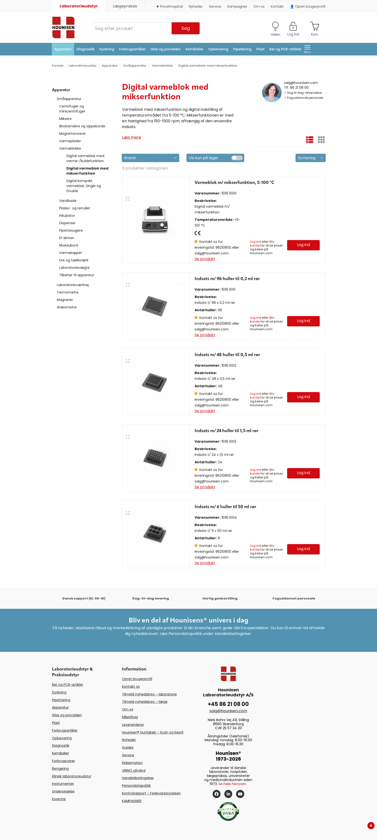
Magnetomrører (72, 133)
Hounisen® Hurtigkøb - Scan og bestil (152, 732)
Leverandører (133, 724)
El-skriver (66, 237)
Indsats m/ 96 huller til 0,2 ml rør (227, 279)
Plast (260, 49)
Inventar (59, 799)
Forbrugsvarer (63, 760)
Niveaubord (68, 245)
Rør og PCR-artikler (285, 49)
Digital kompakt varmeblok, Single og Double (83, 185)
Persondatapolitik (136, 785)
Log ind (255, 241)
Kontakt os (131, 686)
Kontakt (277, 6)
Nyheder (196, 6)
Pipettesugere (71, 230)
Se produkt (205, 259)
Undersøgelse (63, 791)
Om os (259, 6)
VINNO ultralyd (133, 770)
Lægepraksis (125, 6)
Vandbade (67, 200)
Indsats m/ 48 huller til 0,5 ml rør (227, 355)
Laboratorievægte (74, 267)
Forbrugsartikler (132, 49)
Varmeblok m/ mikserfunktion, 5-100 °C (234, 183)
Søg (185, 28)
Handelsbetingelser (138, 777)
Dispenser (67, 223)
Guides (127, 747)
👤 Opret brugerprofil (307, 6)
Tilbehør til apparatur (76, 275)
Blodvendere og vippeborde (82, 126)
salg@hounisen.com (301, 82)
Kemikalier (194, 49)
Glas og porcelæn (166, 49)
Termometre (68, 292)
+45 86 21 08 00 (228, 704)
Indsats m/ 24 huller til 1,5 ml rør (226, 431)
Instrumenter (63, 783)
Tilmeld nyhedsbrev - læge (145, 701)
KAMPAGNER (131, 801)
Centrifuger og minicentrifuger (72, 109)
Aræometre (67, 307)
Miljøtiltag (130, 717)
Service (215, 6)
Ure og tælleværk (73, 260)
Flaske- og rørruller (74, 208)
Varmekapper (70, 252)
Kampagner (237, 6)
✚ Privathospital (169, 6)
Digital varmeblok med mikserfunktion (87, 171)
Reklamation (132, 762)
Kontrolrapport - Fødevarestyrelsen (151, 793)
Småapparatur (69, 98)
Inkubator (67, 215)
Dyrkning (106, 49)
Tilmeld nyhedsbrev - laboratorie (149, 694)
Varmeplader (70, 141)
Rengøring (60, 768)
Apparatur (63, 49)
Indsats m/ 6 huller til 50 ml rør (225, 507)
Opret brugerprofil (137, 678)
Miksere (65, 118)
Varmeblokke (70, 148)
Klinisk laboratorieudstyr (71, 776)
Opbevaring (218, 49)
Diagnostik (85, 49)
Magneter (65, 299)
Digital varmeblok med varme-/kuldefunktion (85, 158)
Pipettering (242, 49)
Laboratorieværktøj (73, 284)
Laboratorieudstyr (79, 6)
